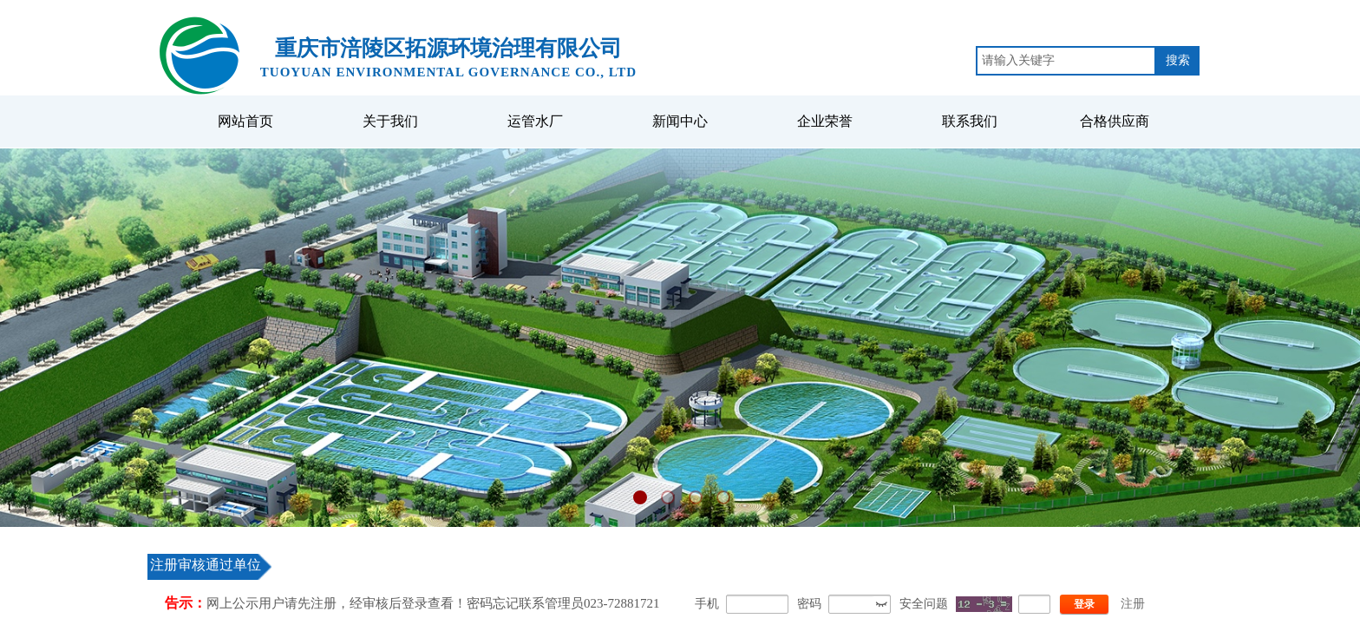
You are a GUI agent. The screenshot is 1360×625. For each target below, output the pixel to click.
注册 (1133, 603)
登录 (1084, 604)
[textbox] (1066, 61)
